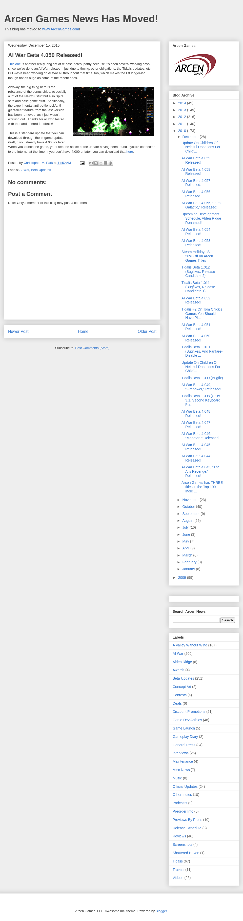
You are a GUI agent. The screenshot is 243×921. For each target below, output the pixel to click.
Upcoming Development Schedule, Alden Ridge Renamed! (201, 218)
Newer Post (18, 331)
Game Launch (184, 728)
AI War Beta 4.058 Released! (195, 171)
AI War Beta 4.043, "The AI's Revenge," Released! (200, 471)
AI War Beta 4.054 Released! (195, 231)
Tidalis (178, 861)
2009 (182, 577)
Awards (178, 670)
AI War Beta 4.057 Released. (195, 183)
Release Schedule (187, 828)
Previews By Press (187, 820)
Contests (180, 695)
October (189, 507)
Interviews (181, 753)
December (190, 137)
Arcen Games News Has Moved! (81, 18)
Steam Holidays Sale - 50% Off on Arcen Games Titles (199, 256)
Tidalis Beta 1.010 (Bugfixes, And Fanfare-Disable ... (201, 351)
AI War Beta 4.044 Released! (195, 458)
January (189, 569)
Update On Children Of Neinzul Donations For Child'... (200, 147)
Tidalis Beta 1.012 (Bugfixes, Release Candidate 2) (198, 271)
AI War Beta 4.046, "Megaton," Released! (200, 436)
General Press (184, 745)
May (186, 541)
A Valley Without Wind (190, 645)
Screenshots (182, 844)
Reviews (179, 836)
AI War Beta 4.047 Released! (195, 424)
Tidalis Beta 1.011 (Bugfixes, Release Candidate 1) (198, 287)
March (187, 555)
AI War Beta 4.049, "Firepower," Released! (201, 387)
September (191, 514)
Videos (178, 878)
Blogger (161, 911)
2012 (182, 117)
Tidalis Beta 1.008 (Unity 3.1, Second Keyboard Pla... (200, 400)
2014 (182, 103)
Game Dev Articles (187, 720)
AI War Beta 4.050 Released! (195, 338)
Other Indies (182, 795)
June (186, 534)
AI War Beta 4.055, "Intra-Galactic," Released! (201, 205)
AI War (24, 170)
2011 (182, 124)
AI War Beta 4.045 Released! (195, 447)
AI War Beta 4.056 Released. (195, 194)
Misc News (181, 770)
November (190, 500)
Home (83, 331)
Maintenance (183, 761)
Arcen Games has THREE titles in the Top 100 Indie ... (202, 487)
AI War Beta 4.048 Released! (195, 413)
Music (177, 778)
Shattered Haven (186, 853)
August (188, 521)
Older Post (147, 331)
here (129, 152)
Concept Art (182, 687)
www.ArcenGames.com (60, 29)
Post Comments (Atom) (92, 348)
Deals (177, 703)
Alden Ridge (182, 662)
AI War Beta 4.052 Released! (195, 300)
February (189, 562)
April (186, 548)
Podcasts (180, 803)
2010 (182, 131)
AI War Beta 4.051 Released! (195, 327)
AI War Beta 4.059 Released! (195, 160)
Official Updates (185, 786)
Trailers (178, 870)
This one (14, 64)
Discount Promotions (189, 711)
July (186, 527)
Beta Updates (41, 170)
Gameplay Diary (185, 737)
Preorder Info (183, 811)
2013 (182, 110)
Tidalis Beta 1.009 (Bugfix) (202, 378)
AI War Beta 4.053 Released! (195, 243)
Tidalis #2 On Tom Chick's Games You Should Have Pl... (201, 313)
